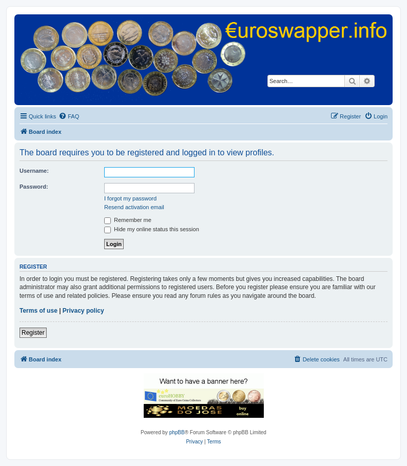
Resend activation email (134, 207)
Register (33, 332)
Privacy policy (83, 310)
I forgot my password (130, 198)
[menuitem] (69, 116)
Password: (34, 187)
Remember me (127, 220)
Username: (34, 171)
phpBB (177, 432)
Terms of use (38, 310)
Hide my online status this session (151, 229)
